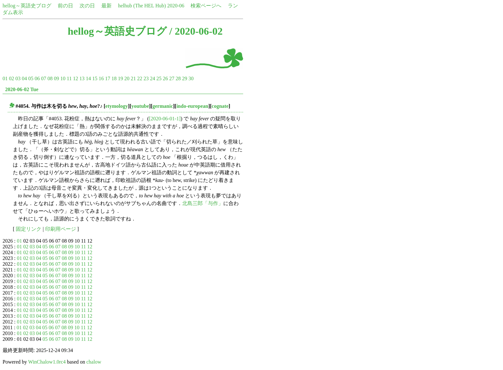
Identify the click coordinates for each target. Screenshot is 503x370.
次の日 (87, 5)
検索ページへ (206, 5)
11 (69, 78)
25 (158, 78)
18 (113, 78)
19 (120, 78)
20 (126, 78)
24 (152, 78)
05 (30, 78)
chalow (93, 362)
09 (56, 78)
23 (146, 78)
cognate (220, 106)
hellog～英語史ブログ (27, 5)
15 (94, 78)
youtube (140, 106)
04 (24, 78)
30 (190, 78)
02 (11, 78)
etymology (117, 106)
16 (101, 78)
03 (18, 78)
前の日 (65, 5)
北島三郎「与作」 (202, 203)
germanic (162, 106)
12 (75, 78)
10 (62, 78)
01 (5, 78)
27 (171, 78)
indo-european (192, 106)
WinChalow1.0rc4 (47, 362)
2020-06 (175, 5)
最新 (106, 5)
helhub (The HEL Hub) (142, 5)
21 (133, 78)
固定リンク (28, 229)
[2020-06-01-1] (165, 118)
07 (43, 78)
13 (81, 78)
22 (139, 78)
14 (88, 78)
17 (107, 78)
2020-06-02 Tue (21, 89)
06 (37, 78)
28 (178, 78)
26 (165, 78)
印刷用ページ (60, 229)
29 (184, 78)
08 (50, 78)
